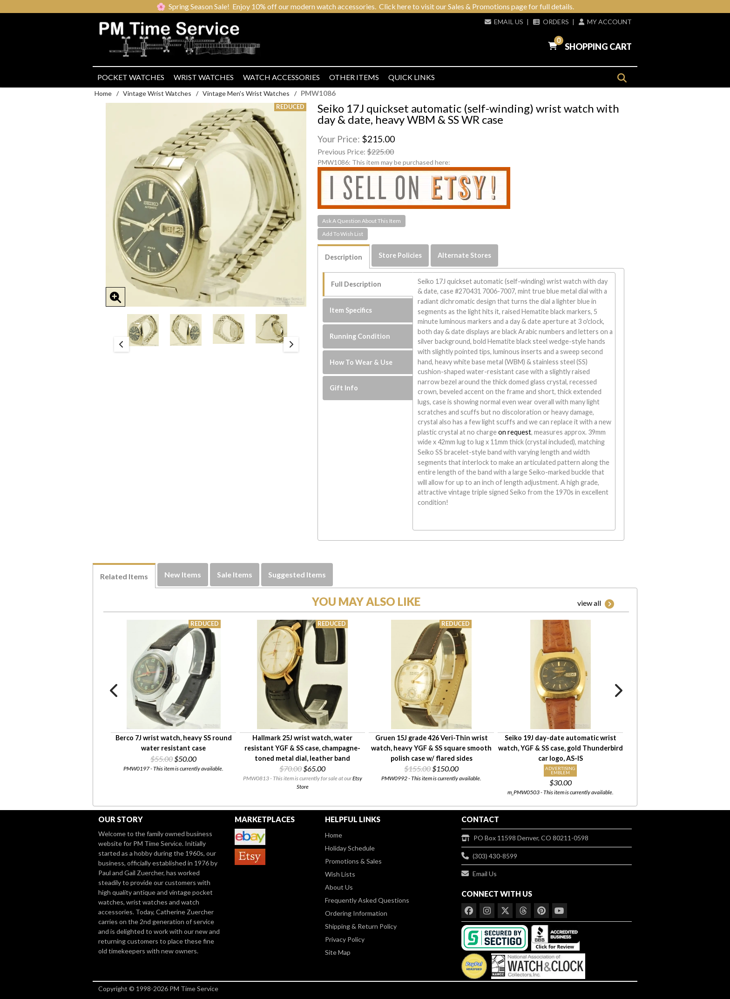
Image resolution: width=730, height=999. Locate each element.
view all (595, 603)
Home (103, 93)
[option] (143, 330)
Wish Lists (340, 874)
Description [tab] (343, 257)
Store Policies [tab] (400, 255)
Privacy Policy (345, 939)
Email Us (504, 22)
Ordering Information (356, 913)
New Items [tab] (182, 574)
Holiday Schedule (350, 848)
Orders (550, 22)
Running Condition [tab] (360, 336)
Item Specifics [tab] (351, 310)
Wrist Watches (204, 77)
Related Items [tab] (124, 576)
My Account (605, 22)
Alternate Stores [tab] (464, 255)
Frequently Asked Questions (367, 900)
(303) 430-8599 (489, 856)
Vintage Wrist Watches (157, 93)
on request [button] (514, 432)
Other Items (354, 77)
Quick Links (411, 77)
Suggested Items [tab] (297, 574)
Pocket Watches (130, 77)
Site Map (338, 952)
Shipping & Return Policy (361, 926)
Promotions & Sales (353, 861)
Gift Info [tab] (344, 388)
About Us (339, 887)
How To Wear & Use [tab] (361, 362)
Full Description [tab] (356, 284)
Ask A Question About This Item (361, 220)
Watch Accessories (281, 77)
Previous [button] (121, 344)
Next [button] (291, 344)
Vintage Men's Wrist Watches (246, 93)
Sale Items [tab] (234, 574)
